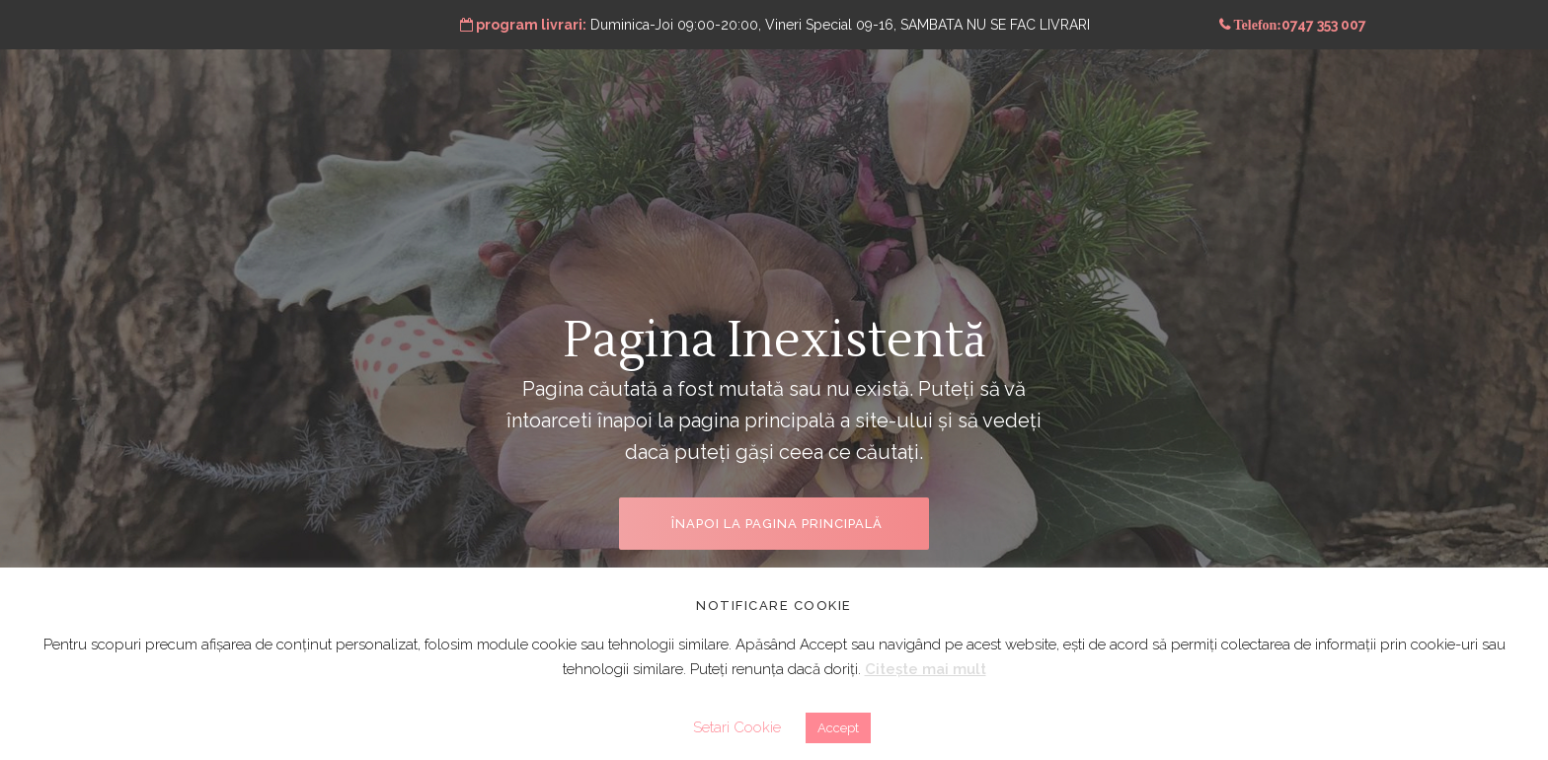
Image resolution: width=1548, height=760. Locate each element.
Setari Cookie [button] (737, 727)
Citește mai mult (925, 669)
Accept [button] (838, 728)
